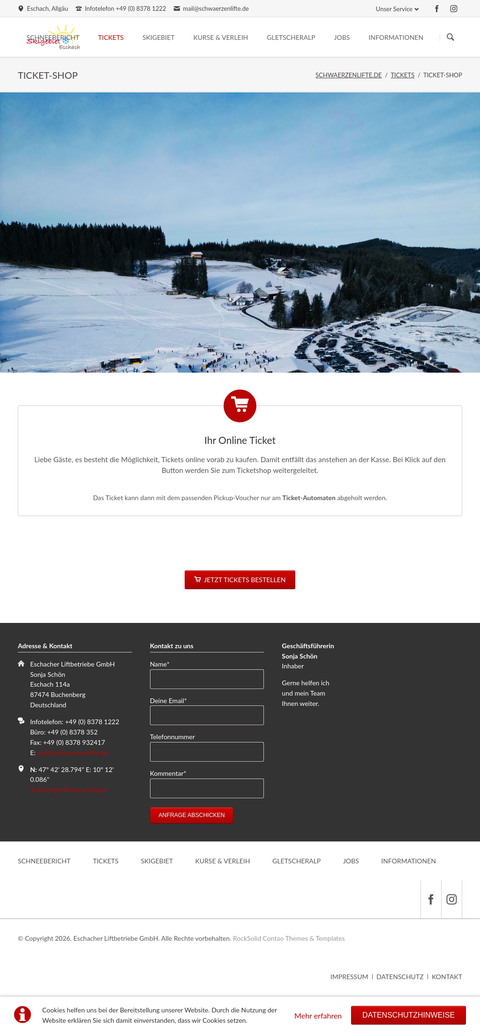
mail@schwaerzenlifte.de (72, 753)
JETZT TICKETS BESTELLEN (243, 580)
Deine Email (168, 700)
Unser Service (394, 9)
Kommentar (168, 772)
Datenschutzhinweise (408, 1015)
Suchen (450, 37)
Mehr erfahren (318, 1015)
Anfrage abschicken (191, 815)
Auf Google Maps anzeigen (68, 790)
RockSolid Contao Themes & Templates (289, 938)
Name (164, 663)
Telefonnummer (172, 737)
